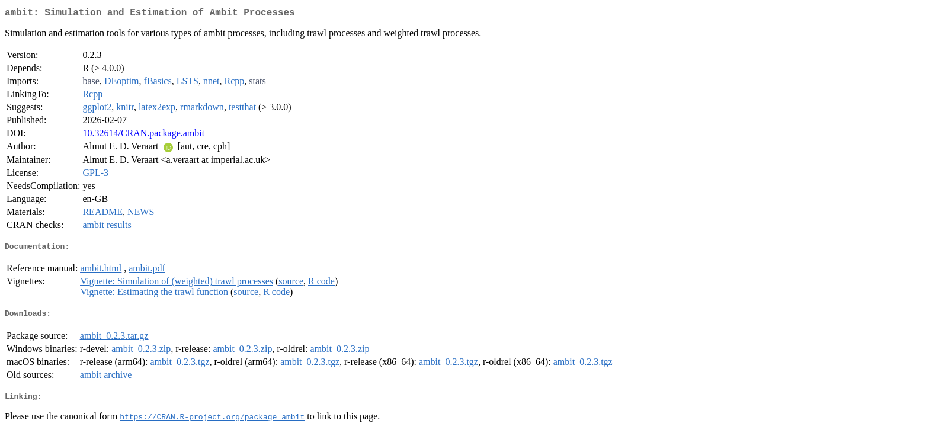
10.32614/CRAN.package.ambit (143, 135)
